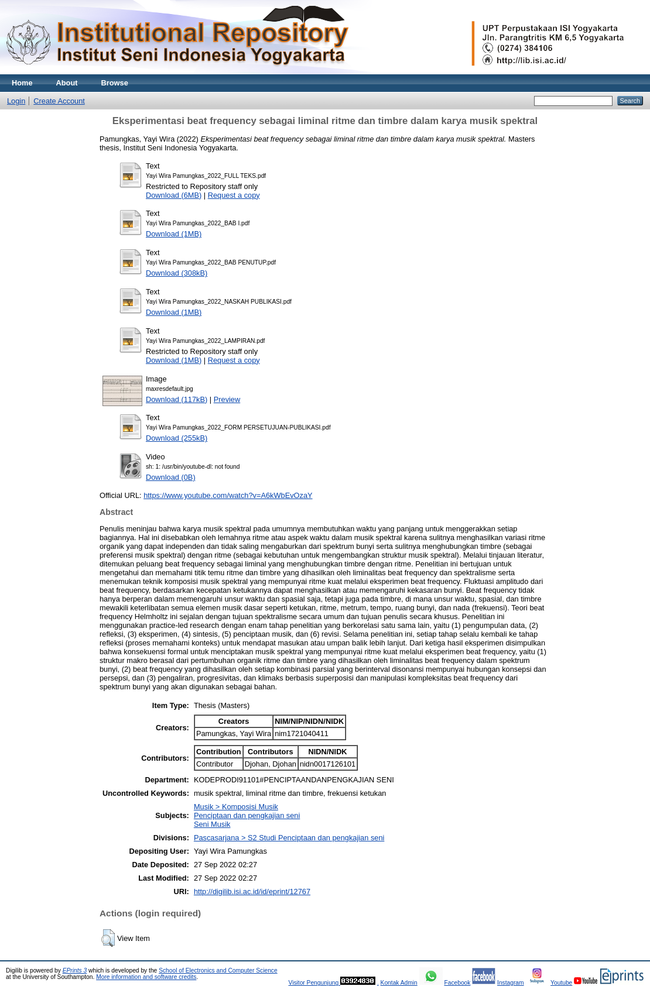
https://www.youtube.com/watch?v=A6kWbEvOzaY (227, 495)
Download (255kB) (176, 438)
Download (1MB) (173, 233)
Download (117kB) (176, 399)
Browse (114, 82)
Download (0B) (171, 477)
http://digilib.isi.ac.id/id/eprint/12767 (252, 891)
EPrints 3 (75, 970)
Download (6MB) (173, 195)
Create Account (59, 101)
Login (16, 101)
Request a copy (234, 195)
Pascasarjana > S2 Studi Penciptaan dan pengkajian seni (289, 837)
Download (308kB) (176, 273)
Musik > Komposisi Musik (236, 806)
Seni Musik (212, 824)
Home (22, 82)
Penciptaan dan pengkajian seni (247, 815)
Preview (227, 399)
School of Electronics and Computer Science (218, 970)
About (67, 82)
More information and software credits (146, 977)
